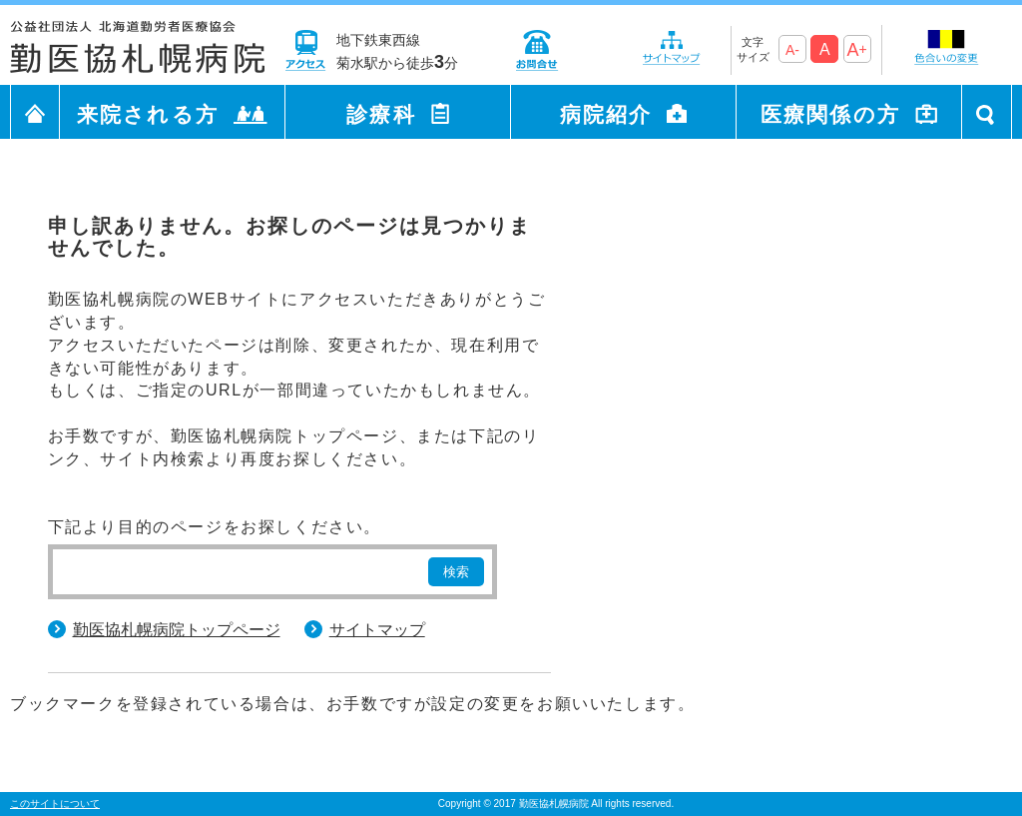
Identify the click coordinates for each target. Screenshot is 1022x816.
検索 (456, 571)
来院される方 (148, 114)
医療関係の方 (830, 114)
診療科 (380, 114)
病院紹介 (606, 114)
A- (792, 50)
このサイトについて (55, 803)
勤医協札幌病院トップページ (176, 629)
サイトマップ (377, 629)
